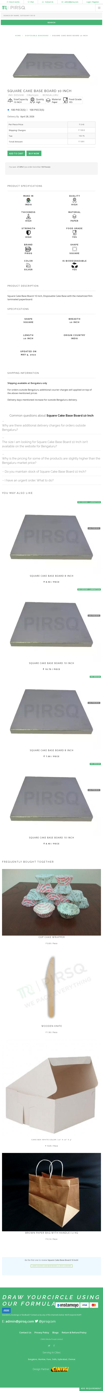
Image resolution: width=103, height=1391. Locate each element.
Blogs (55, 1332)
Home (18, 36)
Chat (31, 2)
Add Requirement (91, 1388)
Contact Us (47, 2)
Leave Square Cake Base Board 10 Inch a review (51, 1266)
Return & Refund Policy (74, 1332)
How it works (13, 2)
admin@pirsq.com (70, 2)
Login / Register (93, 2)
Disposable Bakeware (37, 36)
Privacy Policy (41, 1332)
